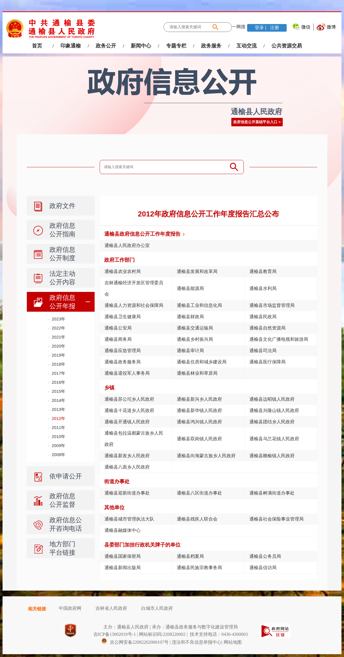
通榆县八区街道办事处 (199, 493)
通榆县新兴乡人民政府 (199, 399)
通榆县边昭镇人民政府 (272, 399)
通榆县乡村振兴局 (195, 339)
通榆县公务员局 (265, 556)
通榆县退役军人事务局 (127, 373)
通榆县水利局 (262, 288)
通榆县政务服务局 (122, 361)
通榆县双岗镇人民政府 (199, 438)
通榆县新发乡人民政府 (127, 455)
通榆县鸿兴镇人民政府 (199, 421)
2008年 (58, 454)
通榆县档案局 (190, 556)
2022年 (58, 328)
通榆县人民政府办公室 (127, 245)
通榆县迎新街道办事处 (127, 493)
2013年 (58, 409)
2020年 (58, 346)
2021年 (58, 337)
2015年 (58, 391)
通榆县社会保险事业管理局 (276, 519)
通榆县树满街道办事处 (272, 493)
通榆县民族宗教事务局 (199, 567)
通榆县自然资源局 (267, 328)
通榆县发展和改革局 (197, 271)
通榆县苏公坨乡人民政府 (129, 399)
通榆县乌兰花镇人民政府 (274, 438)
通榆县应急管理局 (122, 350)
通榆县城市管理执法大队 (129, 519)
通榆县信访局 (262, 567)
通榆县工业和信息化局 (199, 305)
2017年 (58, 373)
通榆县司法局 (262, 350)
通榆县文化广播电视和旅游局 (278, 339)
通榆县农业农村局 (122, 271)
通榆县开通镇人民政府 (127, 421)
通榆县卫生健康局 (122, 316)
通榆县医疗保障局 (267, 361)
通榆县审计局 (190, 350)
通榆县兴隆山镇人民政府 (274, 410)
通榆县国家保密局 (122, 556)
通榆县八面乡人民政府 (127, 467)
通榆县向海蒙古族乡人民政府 (206, 455)
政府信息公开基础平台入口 (255, 122)
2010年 (58, 436)
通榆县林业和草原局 (197, 373)
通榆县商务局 (118, 339)
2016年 (58, 382)
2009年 (58, 445)
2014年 (58, 400)
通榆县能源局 (190, 288)
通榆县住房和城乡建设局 (202, 361)
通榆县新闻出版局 (122, 567)
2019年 (58, 355)
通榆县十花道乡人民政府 (129, 410)
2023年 (58, 318)
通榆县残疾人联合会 (197, 519)
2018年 (58, 364)
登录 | (261, 27)
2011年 (58, 427)
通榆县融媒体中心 (122, 530)
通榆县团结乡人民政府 (272, 421)
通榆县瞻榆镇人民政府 (272, 455)
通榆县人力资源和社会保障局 (133, 305)
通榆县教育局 (262, 271)
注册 (274, 27)
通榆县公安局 (118, 328)
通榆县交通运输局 (195, 328)
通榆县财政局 (190, 316)
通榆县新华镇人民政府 (199, 410)
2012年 (58, 418)
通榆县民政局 (262, 316)
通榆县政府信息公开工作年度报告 (142, 234)
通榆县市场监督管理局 (272, 305)
